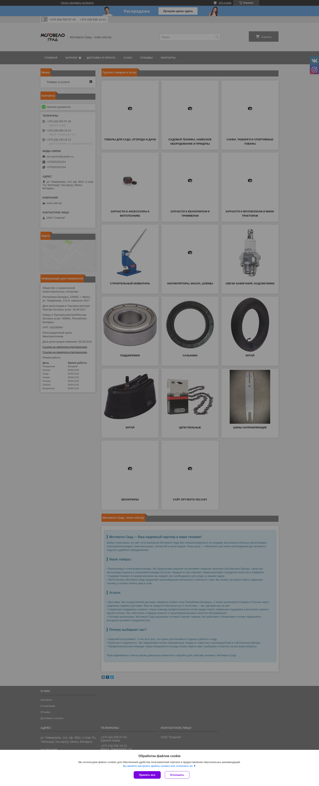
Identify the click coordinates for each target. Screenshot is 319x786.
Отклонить (177, 774)
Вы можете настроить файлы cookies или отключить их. (158, 765)
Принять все (147, 774)
